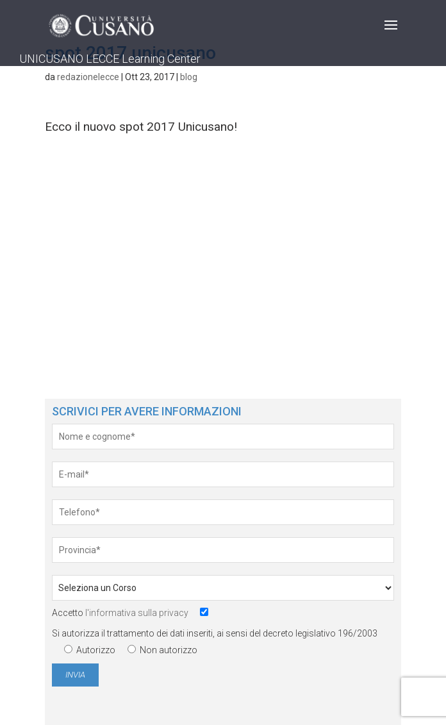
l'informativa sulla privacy (136, 613)
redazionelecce (88, 77)
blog (188, 77)
